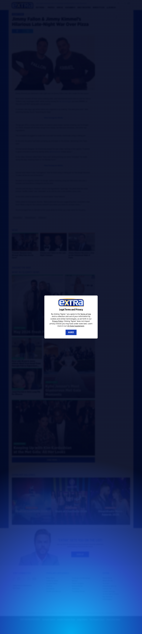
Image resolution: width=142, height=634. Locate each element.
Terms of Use (85, 314)
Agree (71, 332)
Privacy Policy (57, 321)
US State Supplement (75, 326)
